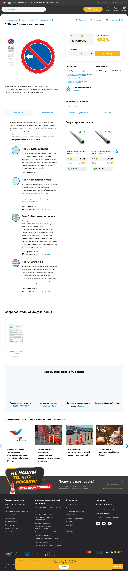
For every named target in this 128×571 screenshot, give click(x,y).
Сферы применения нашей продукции (47, 501)
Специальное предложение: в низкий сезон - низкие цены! (79, 452)
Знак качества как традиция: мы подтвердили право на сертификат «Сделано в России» (18, 455)
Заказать (99, 403)
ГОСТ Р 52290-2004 (43, 209)
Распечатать (98, 20)
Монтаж (69, 531)
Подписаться (114, 566)
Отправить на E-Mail (116, 20)
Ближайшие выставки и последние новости (35, 419)
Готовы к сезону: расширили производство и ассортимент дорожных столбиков (49, 455)
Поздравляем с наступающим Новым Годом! (109, 452)
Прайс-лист (83, 20)
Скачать (16, 357)
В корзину (107, 53)
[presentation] (117, 151)
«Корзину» (81, 406)
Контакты (100, 500)
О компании (71, 500)
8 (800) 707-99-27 (21, 406)
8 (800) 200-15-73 (119, 2)
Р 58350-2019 (77, 91)
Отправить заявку (112, 485)
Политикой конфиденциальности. (64, 563)
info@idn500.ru (103, 2)
